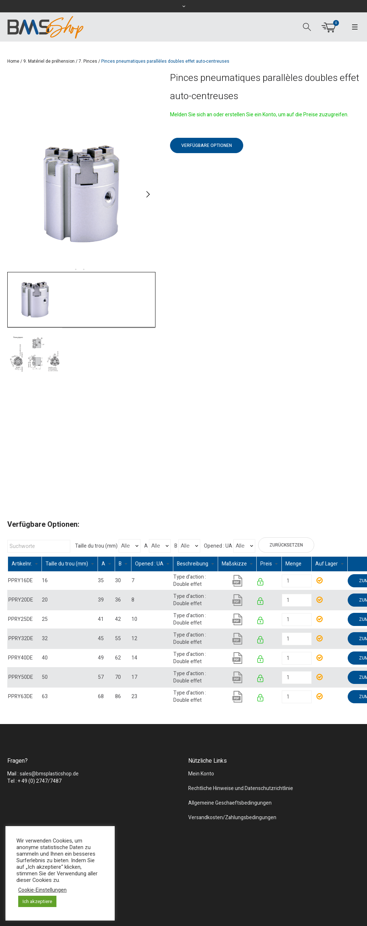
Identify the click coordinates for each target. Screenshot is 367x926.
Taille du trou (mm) (96, 546)
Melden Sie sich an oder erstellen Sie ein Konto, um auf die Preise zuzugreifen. (259, 114)
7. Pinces (88, 61)
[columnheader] (25, 564)
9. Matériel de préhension (49, 61)
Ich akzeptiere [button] (37, 901)
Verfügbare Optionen (206, 145)
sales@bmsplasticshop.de (49, 774)
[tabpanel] (81, 194)
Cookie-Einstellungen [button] (42, 890)
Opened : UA (218, 546)
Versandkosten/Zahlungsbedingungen (232, 817)
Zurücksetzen (286, 545)
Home (13, 61)
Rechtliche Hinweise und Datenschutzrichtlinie (240, 788)
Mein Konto (201, 774)
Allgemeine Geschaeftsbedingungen (230, 803)
